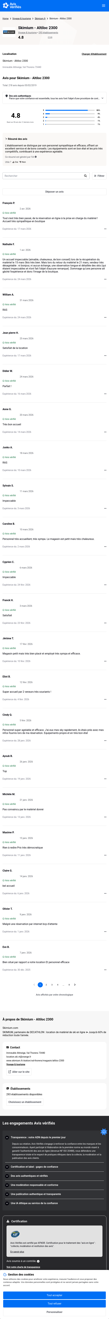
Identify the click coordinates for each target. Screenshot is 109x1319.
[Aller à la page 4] (58, 985)
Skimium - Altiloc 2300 (60, 18)
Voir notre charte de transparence (23, 1267)
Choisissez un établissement (24, 1102)
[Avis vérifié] (3, 213)
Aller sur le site (18, 1071)
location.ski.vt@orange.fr (18, 1056)
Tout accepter (54, 1295)
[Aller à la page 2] (46, 985)
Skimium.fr (40, 18)
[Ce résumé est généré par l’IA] (36, 157)
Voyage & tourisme (21, 18)
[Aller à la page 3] (52, 985)
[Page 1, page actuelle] (40, 984)
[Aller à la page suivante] (75, 985)
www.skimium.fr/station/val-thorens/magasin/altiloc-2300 (35, 1060)
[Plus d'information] (38, 1261)
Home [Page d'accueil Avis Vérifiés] (6, 18)
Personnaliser (55, 1312)
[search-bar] (46, 175)
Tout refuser (54, 1303)
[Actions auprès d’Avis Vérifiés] (105, 229)
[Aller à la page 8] (69, 985)
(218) (50, 37)
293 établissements (48, 32)
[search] (85, 176)
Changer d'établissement (94, 54)
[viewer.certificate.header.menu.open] (103, 6)
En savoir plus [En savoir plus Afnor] (17, 1251)
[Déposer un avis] (54, 191)
